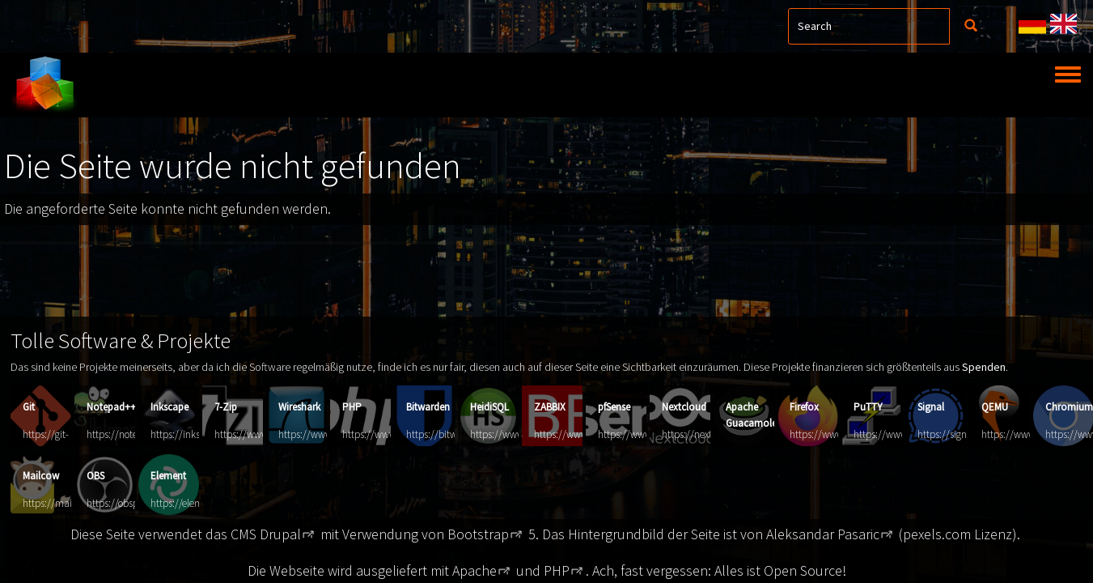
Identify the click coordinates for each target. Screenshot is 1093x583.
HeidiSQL (489, 407)
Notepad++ (111, 407)
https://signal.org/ (956, 434)
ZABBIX (550, 407)
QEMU (994, 407)
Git (29, 407)
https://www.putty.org (901, 434)
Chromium (1069, 407)
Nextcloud (684, 407)
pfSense (614, 407)
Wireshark (299, 407)
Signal (930, 407)
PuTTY (868, 407)
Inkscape (169, 407)
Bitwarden (428, 407)
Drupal (280, 534)
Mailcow (41, 476)
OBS (95, 476)
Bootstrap (478, 534)
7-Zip (225, 407)
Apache (474, 570)
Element (168, 476)
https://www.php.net (387, 434)
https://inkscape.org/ (195, 434)
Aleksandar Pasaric (822, 534)
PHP (352, 407)
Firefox (804, 407)
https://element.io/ (190, 503)
